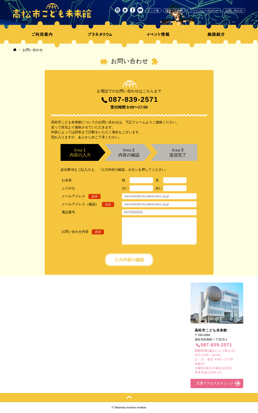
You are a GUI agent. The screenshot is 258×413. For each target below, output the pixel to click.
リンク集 (153, 10)
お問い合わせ (234, 10)
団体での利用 (174, 10)
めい (158, 188)
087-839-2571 (133, 99)
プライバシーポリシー (204, 10)
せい (125, 188)
